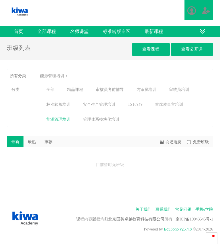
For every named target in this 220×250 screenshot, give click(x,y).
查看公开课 (192, 49)
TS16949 (135, 104)
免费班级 (198, 142)
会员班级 (170, 141)
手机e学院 (204, 209)
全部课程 (47, 31)
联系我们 (164, 209)
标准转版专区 (116, 31)
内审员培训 (146, 89)
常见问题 (183, 209)
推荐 (48, 142)
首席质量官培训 (169, 104)
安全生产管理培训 (99, 104)
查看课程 (151, 49)
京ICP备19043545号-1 (194, 219)
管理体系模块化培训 (101, 119)
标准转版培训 (58, 104)
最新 (15, 142)
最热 (32, 142)
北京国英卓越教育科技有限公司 (136, 219)
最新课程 (154, 31)
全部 (50, 89)
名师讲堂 (79, 31)
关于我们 (143, 209)
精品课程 (75, 89)
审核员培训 (179, 89)
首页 (18, 31)
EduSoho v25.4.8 (178, 229)
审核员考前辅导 (110, 89)
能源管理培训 (54, 76)
